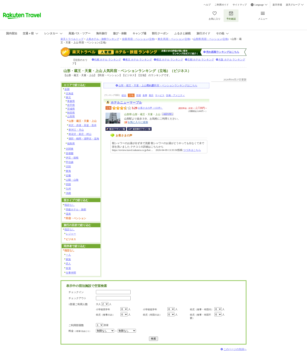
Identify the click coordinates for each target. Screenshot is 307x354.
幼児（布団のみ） (152, 314)
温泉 (68, 213)
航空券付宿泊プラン (139, 129)
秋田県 (71, 112)
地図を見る (167, 114)
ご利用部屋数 (76, 325)
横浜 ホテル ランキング (169, 59)
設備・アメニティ (175, 95)
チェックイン (76, 292)
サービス (159, 95)
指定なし (69, 204)
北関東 (69, 148)
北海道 (69, 93)
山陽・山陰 (72, 179)
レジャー (71, 233)
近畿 (68, 175)
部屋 (138, 95)
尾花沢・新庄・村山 (80, 134)
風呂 (151, 95)
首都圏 (69, 153)
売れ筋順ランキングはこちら (222, 51)
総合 (124, 95)
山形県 (71, 116)
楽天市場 (277, 4)
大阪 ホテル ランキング (231, 59)
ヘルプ (207, 4)
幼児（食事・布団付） (201, 309)
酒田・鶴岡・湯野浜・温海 (84, 138)
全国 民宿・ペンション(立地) (138, 38)
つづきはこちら (192, 150)
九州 (68, 188)
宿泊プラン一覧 (118, 129)
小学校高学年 (103, 309)
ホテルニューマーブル (126, 102)
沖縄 (68, 193)
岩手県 (71, 105)
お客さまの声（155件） (150, 108)
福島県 (71, 143)
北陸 (68, 166)
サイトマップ (240, 4)
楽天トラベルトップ (71, 38)
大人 (98, 304)
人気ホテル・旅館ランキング (102, 38)
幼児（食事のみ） (105, 314)
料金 (80, 330)
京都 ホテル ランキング (200, 59)
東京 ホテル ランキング (138, 59)
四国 (68, 184)
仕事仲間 (71, 272)
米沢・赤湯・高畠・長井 (83, 125)
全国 (67, 89)
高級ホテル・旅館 (76, 209)
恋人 (68, 263)
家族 (68, 259)
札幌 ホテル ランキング (107, 59)
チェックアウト (77, 298)
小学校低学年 (150, 309)
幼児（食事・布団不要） (200, 316)
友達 (68, 268)
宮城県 (71, 108)
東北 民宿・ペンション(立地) (174, 38)
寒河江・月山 (76, 129)
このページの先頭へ (235, 349)
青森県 (71, 101)
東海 (68, 171)
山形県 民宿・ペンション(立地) (211, 38)
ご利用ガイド (222, 4)
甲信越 (69, 162)
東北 (68, 97)
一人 (68, 254)
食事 (145, 95)
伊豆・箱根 (72, 157)
